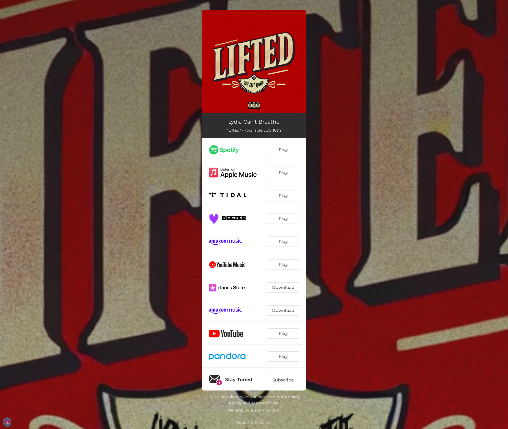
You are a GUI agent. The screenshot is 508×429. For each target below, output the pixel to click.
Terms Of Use (265, 403)
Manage (235, 410)
